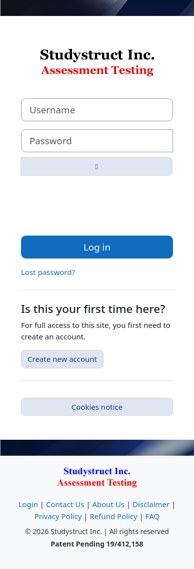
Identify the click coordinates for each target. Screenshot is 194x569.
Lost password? (48, 272)
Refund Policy (113, 516)
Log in (97, 247)
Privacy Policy (58, 516)
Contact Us (65, 504)
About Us (108, 504)
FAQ (153, 516)
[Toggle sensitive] (96, 166)
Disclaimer (151, 504)
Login (28, 504)
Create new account (62, 359)
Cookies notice (97, 407)
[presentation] (97, 203)
